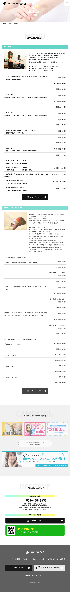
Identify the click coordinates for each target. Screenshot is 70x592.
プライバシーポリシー (38, 576)
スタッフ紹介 (42, 559)
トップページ (9, 559)
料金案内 (25, 559)
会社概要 (27, 576)
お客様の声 (51, 559)
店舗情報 (17, 559)
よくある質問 (61, 559)
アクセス (33, 559)
